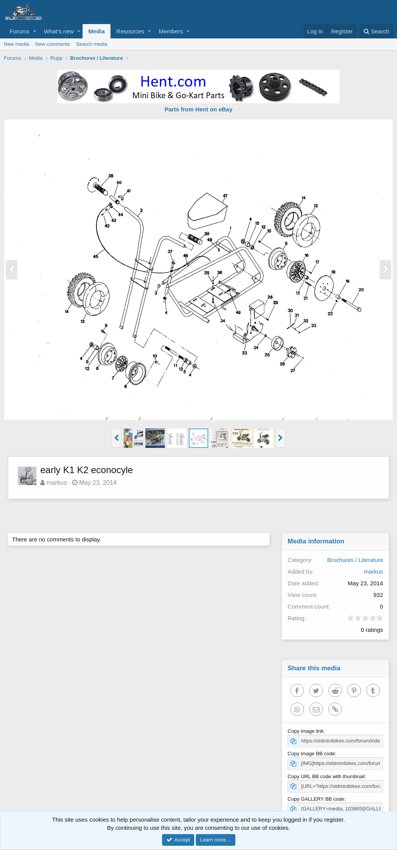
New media (16, 44)
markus (57, 482)
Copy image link (306, 731)
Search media (91, 44)
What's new (59, 31)
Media (96, 31)
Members (171, 31)
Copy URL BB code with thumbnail (326, 776)
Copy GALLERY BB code (316, 799)
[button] (34, 31)
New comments (52, 44)
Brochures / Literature (355, 560)
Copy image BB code (311, 753)
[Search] (376, 31)
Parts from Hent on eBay (198, 109)
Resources (130, 31)
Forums (19, 31)
